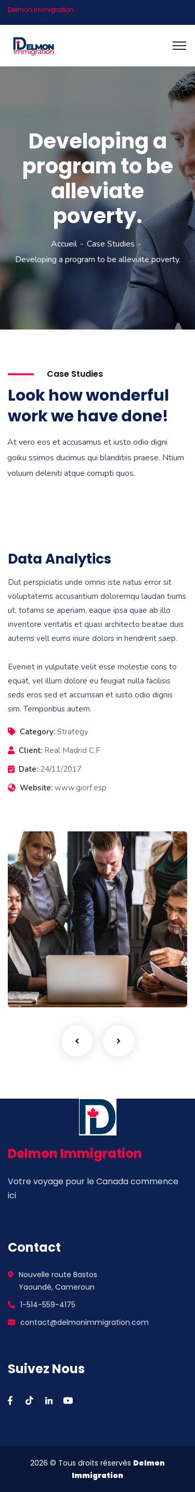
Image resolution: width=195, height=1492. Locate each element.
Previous (77, 1041)
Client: (30, 750)
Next (118, 1041)
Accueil (64, 244)
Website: (36, 788)
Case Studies (111, 244)
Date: (28, 769)
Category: (37, 732)
